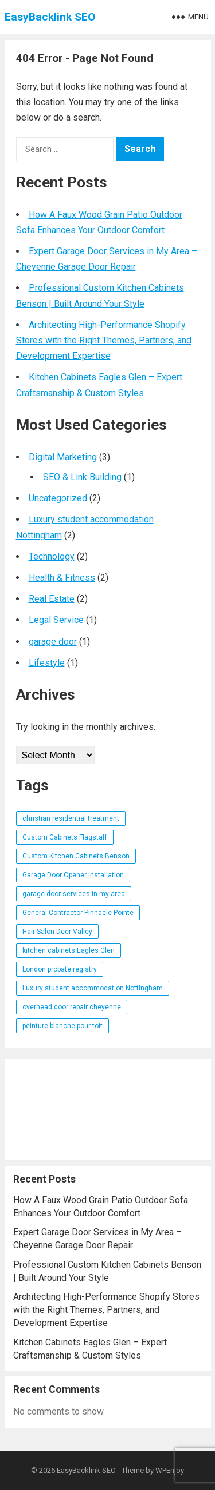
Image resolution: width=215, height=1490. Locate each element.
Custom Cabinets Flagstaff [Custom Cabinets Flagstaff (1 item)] (64, 837)
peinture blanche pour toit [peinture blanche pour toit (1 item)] (62, 1026)
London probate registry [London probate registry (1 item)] (59, 969)
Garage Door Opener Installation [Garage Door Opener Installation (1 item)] (73, 875)
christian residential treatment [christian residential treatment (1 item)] (70, 818)
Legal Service (56, 619)
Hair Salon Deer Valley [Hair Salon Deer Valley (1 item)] (57, 932)
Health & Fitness (62, 577)
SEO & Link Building (82, 477)
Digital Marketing (63, 457)
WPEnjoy (169, 1470)
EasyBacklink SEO (50, 16)
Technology (52, 556)
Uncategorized (58, 498)
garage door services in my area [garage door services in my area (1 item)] (73, 894)
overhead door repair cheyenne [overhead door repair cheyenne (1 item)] (71, 1007)
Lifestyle (47, 662)
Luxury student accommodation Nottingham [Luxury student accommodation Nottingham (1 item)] (92, 988)
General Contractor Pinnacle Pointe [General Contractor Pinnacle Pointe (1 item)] (78, 913)
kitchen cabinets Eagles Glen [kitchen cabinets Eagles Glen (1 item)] (68, 950)
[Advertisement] (107, 1110)
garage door (53, 641)
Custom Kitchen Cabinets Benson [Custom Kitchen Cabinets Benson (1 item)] (76, 856)
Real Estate (52, 598)
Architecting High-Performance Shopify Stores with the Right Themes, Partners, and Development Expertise (103, 340)
